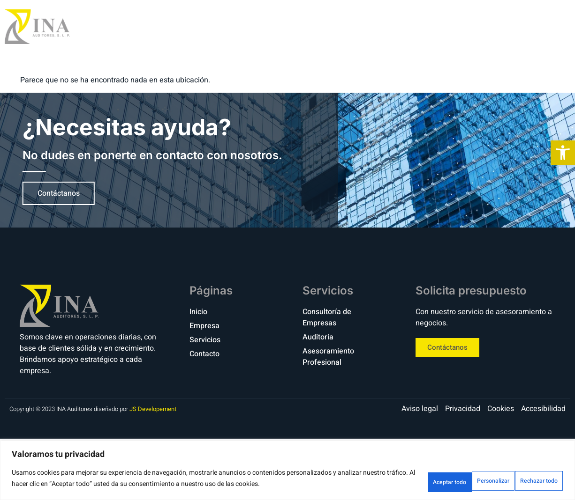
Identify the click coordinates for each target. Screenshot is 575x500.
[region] (287, 472)
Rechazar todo (460, 480)
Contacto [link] (520, 26)
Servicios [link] (458, 26)
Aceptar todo (531, 480)
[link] (563, 152)
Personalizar (390, 480)
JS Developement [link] (152, 408)
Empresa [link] (399, 26)
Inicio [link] (349, 26)
